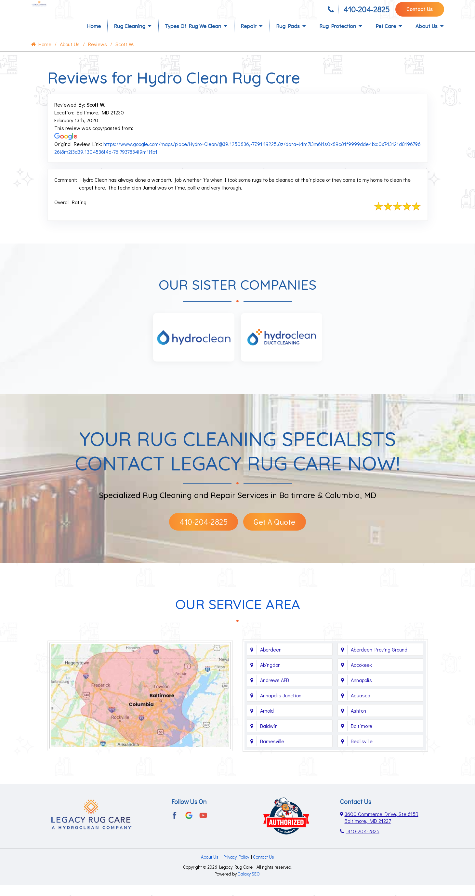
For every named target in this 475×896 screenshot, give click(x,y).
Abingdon (270, 675)
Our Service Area (237, 615)
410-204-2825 (366, 12)
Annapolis (361, 690)
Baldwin (269, 736)
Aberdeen (271, 660)
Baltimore (361, 736)
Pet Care (386, 36)
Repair (249, 36)
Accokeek (361, 675)
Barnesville (272, 751)
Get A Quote (275, 532)
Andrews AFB (274, 690)
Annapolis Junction (280, 706)
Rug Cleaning (129, 36)
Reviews (97, 54)
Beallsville (362, 751)
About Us (427, 36)
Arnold (267, 721)
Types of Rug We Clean (193, 36)
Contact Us (419, 11)
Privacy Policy (236, 867)
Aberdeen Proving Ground (379, 660)
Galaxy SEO (248, 884)
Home (94, 36)
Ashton (358, 721)
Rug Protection (337, 36)
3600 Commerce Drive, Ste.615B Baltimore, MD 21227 (381, 828)
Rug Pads (288, 36)
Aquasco (360, 706)
